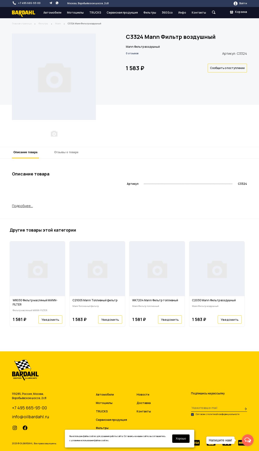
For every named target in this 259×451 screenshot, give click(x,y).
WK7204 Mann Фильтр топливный (155, 300)
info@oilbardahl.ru (30, 416)
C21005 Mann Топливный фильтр (94, 300)
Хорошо (181, 438)
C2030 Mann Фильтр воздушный (214, 300)
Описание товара (25, 152)
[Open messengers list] (248, 440)
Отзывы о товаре (66, 152)
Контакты (199, 13)
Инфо (182, 13)
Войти (240, 3)
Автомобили (52, 13)
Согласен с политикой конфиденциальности (215, 414)
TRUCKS (95, 13)
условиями (75, 440)
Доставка (144, 403)
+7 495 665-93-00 (26, 3)
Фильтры (149, 13)
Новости (143, 394)
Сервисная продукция (122, 13)
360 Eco (167, 13)
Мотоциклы (75, 13)
